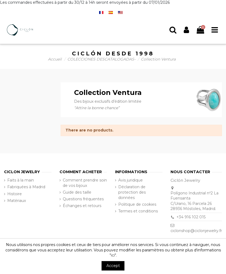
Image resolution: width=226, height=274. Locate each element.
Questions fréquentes (83, 199)
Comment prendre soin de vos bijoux (85, 183)
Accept (113, 265)
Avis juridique (130, 180)
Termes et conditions (138, 211)
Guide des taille (77, 192)
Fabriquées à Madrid (26, 186)
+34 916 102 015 (191, 217)
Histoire (14, 193)
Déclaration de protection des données (132, 192)
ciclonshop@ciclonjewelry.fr (196, 230)
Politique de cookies (137, 204)
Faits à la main (20, 180)
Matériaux (16, 200)
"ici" (113, 255)
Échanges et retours (82, 205)
